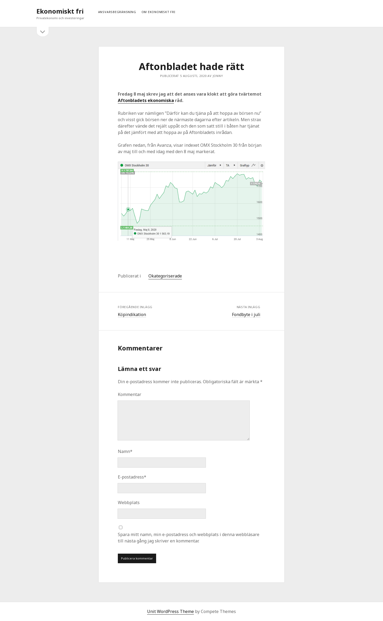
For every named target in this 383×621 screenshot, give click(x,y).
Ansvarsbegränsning (117, 12)
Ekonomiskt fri (60, 11)
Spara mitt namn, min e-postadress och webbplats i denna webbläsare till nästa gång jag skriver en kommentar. (188, 538)
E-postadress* (132, 477)
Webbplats (129, 502)
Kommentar (129, 394)
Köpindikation (132, 314)
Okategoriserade (165, 276)
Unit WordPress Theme (170, 611)
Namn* (125, 451)
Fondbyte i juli (246, 314)
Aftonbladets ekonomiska (146, 100)
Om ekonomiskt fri (158, 12)
